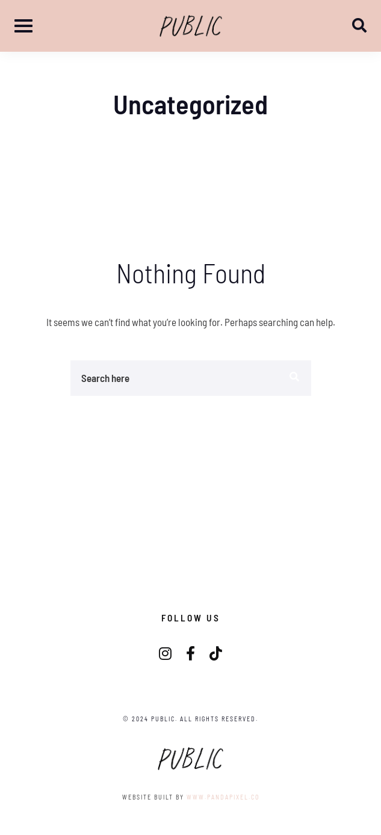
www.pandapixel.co (223, 797)
